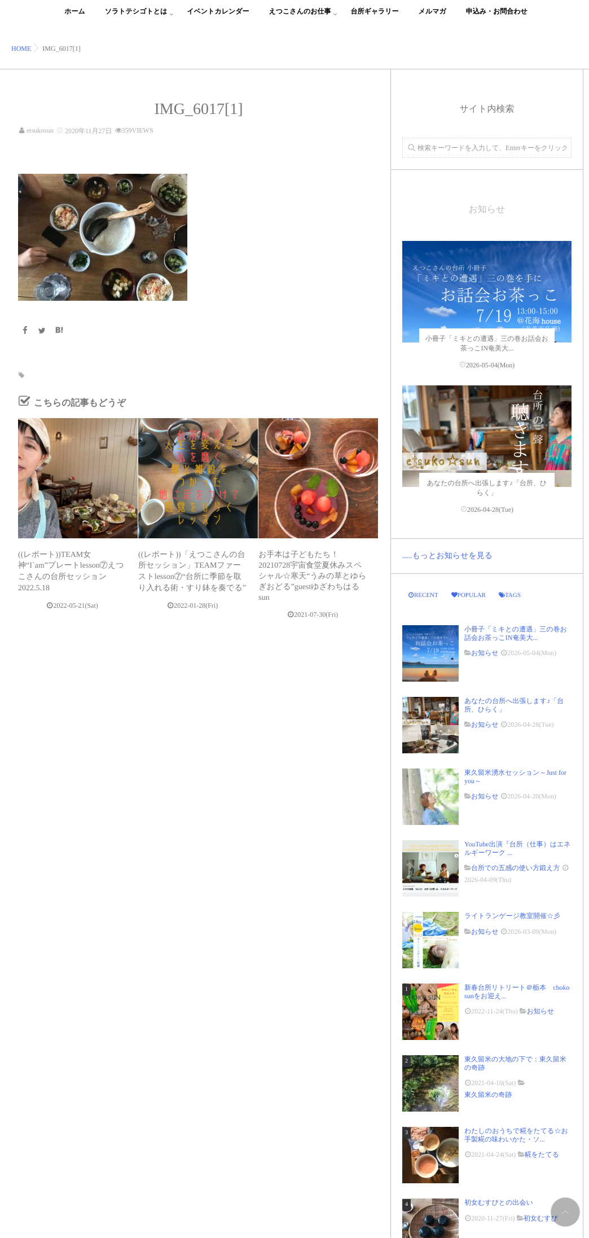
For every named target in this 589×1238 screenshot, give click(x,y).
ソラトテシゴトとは (136, 17)
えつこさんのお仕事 (300, 17)
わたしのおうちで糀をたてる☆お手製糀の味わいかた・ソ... (516, 1135)
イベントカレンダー (218, 17)
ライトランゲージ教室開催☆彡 (512, 916)
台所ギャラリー (374, 17)
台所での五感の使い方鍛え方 (515, 868)
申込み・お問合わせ (497, 17)
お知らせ (485, 653)
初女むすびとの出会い (502, 1202)
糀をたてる (542, 1154)
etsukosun (40, 130)
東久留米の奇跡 (488, 1095)
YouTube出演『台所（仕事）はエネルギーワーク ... (517, 848)
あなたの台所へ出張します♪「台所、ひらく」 (514, 705)
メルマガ (432, 17)
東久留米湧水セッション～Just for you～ (515, 776)
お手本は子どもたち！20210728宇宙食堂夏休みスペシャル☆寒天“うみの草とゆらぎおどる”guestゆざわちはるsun (312, 576)
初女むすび (541, 1218)
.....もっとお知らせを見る (447, 556)
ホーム (74, 17)
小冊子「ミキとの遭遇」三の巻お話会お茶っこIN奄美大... (515, 633)
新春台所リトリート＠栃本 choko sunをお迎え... (516, 991)
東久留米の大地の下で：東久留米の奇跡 (515, 1063)
